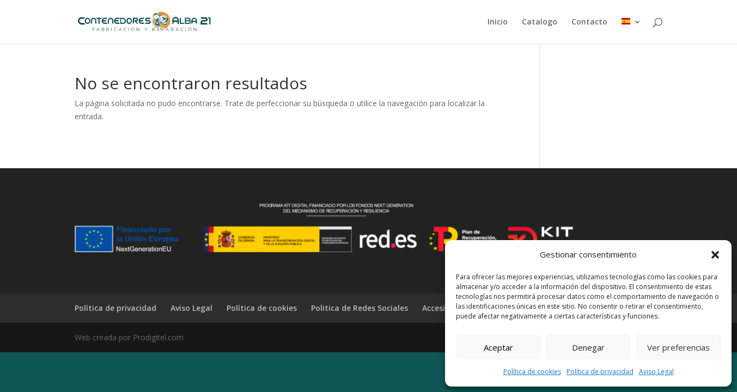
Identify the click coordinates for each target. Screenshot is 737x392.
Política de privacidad (600, 371)
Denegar (588, 347)
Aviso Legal (656, 371)
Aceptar (498, 347)
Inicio (498, 22)
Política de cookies (532, 371)
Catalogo (539, 22)
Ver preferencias (678, 347)
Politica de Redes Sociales (359, 308)
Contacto (589, 22)
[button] (715, 254)
